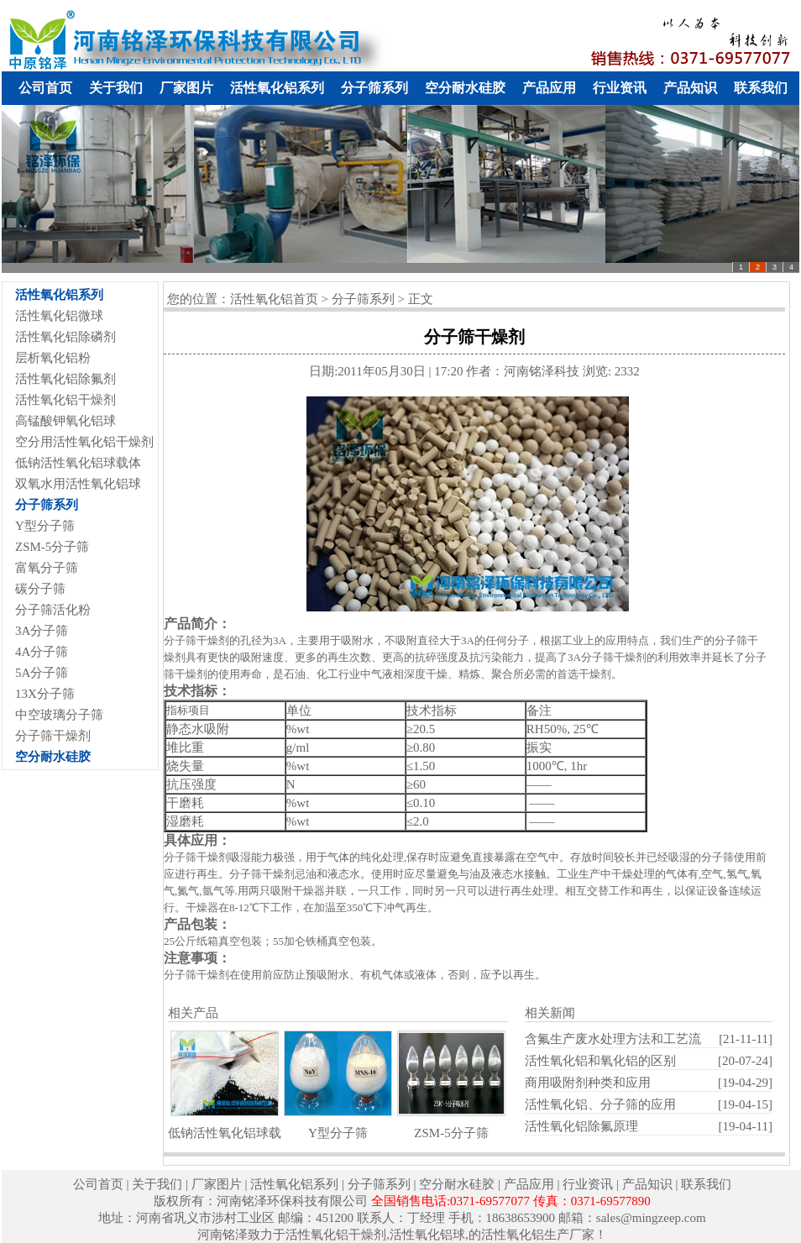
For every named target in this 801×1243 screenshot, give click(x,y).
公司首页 (45, 88)
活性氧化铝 (512, 1234)
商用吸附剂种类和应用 (588, 1082)
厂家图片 (186, 88)
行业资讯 (620, 88)
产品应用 (549, 88)
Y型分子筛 (45, 525)
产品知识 (690, 88)
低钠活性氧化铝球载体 (78, 462)
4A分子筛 (41, 651)
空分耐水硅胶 (465, 88)
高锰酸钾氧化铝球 (65, 420)
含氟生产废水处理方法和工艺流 (613, 1039)
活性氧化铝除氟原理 (581, 1126)
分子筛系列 (374, 88)
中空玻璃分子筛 (59, 714)
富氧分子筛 (46, 567)
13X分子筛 (45, 693)
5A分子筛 (41, 672)
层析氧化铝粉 (53, 358)
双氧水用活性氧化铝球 (78, 483)
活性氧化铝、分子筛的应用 (600, 1104)
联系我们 (761, 88)
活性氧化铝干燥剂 (65, 399)
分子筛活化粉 (53, 609)
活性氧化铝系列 (277, 88)
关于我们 (116, 88)
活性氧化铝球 (427, 1234)
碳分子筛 (40, 588)
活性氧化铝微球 (59, 316)
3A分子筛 (41, 630)
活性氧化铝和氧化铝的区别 (600, 1060)
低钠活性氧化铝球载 (224, 1133)
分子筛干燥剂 (53, 735)
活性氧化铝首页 (274, 299)
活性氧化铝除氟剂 (65, 378)
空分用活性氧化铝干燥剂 (84, 441)
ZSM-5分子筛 (52, 546)
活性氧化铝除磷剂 (65, 337)
